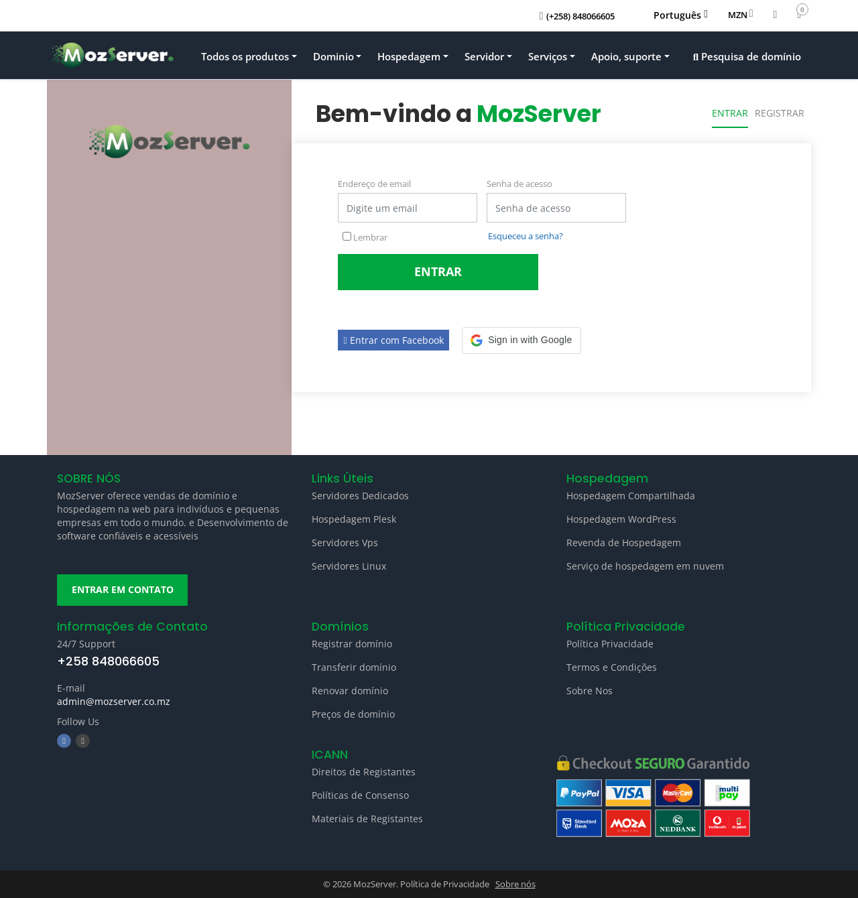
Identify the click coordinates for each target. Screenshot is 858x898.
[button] (521, 340)
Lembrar (365, 237)
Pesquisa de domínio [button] (747, 56)
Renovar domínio (350, 690)
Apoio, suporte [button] (626, 56)
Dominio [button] (333, 56)
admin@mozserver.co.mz (113, 702)
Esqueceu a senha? (525, 236)
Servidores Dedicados (360, 495)
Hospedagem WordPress (621, 519)
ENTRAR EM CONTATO (123, 590)
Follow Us (78, 722)
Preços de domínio (353, 714)
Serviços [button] (547, 56)
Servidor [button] (484, 56)
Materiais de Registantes (367, 819)
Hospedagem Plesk (354, 519)
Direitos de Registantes (364, 772)
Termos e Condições (611, 667)
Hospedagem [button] (408, 56)
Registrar (779, 113)
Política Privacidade (610, 643)
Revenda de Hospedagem (623, 542)
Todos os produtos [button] (245, 56)
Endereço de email (374, 184)
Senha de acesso (519, 184)
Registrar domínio (352, 643)
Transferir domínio (354, 667)
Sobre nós (515, 885)
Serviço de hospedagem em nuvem (645, 566)
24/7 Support (86, 643)
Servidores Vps (345, 542)
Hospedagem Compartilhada (630, 495)
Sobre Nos (589, 690)
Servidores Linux (349, 566)
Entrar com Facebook (394, 340)
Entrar (730, 113)
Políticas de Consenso (360, 795)
